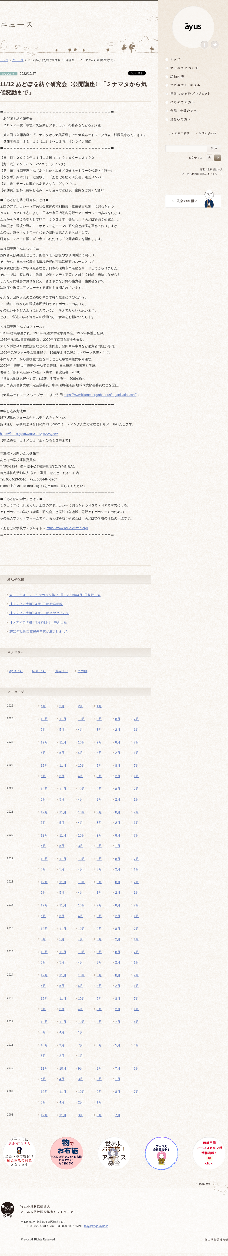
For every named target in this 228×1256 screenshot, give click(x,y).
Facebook (204, 45)
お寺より (61, 671)
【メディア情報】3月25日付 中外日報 (38, 622)
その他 (82, 671)
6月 (43, 729)
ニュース (17, 60)
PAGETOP (203, 1183)
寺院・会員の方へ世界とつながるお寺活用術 (193, 111)
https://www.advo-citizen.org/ (67, 528)
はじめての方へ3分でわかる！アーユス (193, 102)
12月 (44, 719)
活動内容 (193, 76)
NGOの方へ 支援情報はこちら (193, 119)
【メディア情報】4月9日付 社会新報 (36, 604)
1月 (99, 706)
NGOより (39, 671)
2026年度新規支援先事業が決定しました (39, 631)
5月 (61, 729)
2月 (80, 706)
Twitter (215, 45)
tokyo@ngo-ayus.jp (96, 1226)
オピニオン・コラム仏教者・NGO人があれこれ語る (193, 85)
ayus (193, 27)
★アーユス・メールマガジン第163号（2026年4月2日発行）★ (55, 595)
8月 (117, 719)
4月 (43, 706)
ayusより (16, 671)
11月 (62, 719)
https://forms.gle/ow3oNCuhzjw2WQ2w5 (29, 434)
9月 (99, 719)
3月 (61, 706)
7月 (136, 719)
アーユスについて (193, 68)
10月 (81, 719)
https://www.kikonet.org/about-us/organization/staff (100, 395)
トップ (193, 59)
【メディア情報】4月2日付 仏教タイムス (39, 613)
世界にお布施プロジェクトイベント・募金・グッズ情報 (193, 93)
